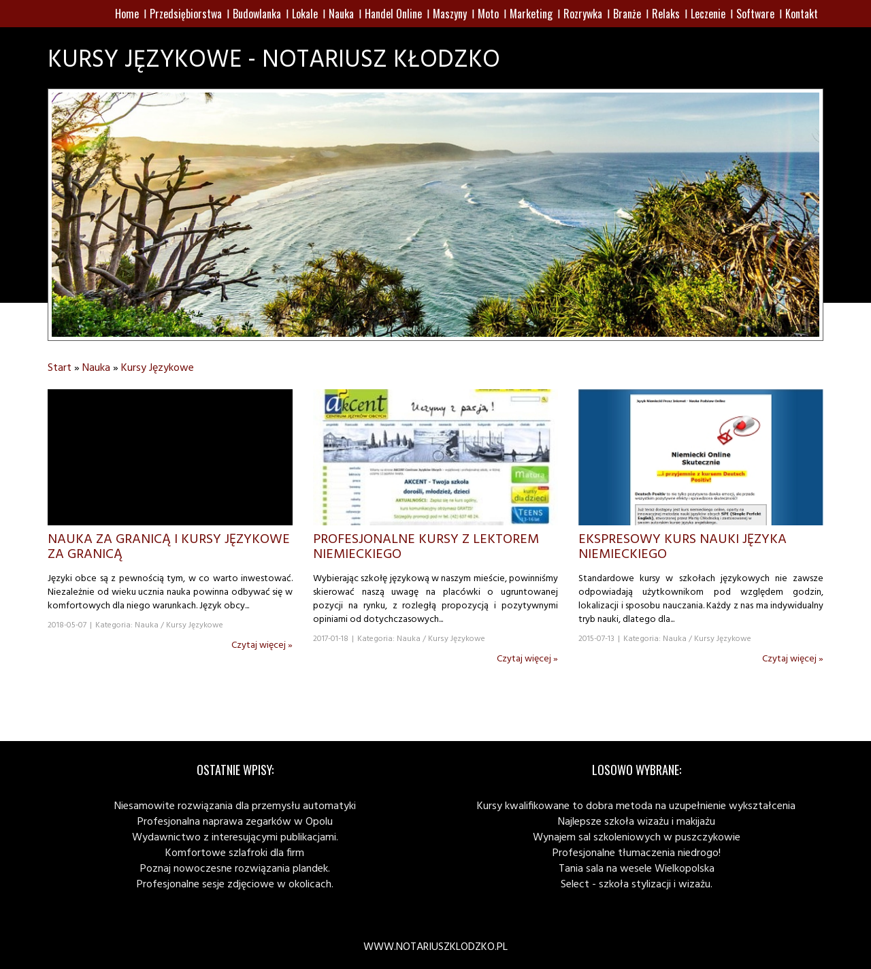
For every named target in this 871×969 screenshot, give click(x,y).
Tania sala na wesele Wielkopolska (636, 869)
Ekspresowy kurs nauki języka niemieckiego (682, 547)
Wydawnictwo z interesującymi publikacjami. (235, 838)
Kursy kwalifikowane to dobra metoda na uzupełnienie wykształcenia (636, 806)
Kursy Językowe (157, 368)
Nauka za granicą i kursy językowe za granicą (169, 547)
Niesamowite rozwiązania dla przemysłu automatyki (235, 806)
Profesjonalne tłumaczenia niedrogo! (637, 853)
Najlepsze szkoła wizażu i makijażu (636, 822)
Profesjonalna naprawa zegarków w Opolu (235, 822)
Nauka (96, 368)
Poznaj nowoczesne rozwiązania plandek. (235, 869)
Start (59, 368)
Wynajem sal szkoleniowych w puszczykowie (636, 838)
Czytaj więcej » (262, 645)
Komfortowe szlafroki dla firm (234, 853)
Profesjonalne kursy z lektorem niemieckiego (426, 547)
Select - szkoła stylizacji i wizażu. (636, 884)
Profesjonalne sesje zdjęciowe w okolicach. (235, 884)
